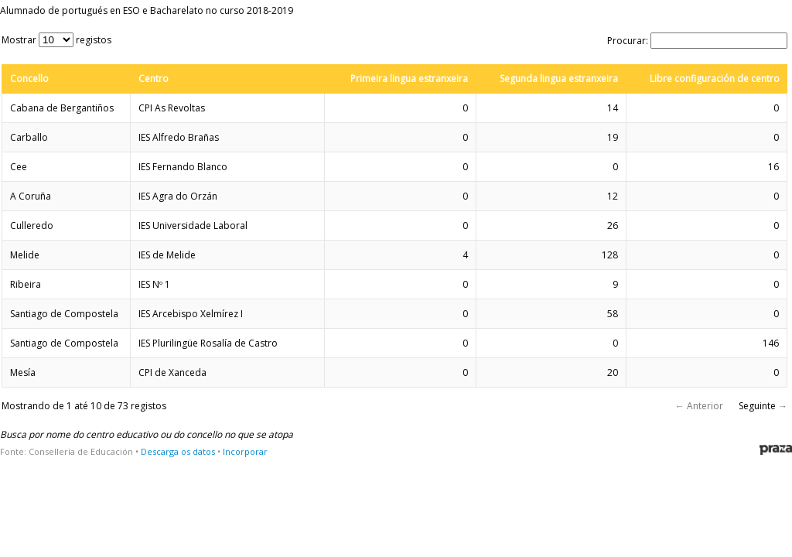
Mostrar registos (56, 39)
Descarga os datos (178, 451)
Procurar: (697, 40)
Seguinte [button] (757, 405)
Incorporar (245, 451)
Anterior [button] (705, 405)
